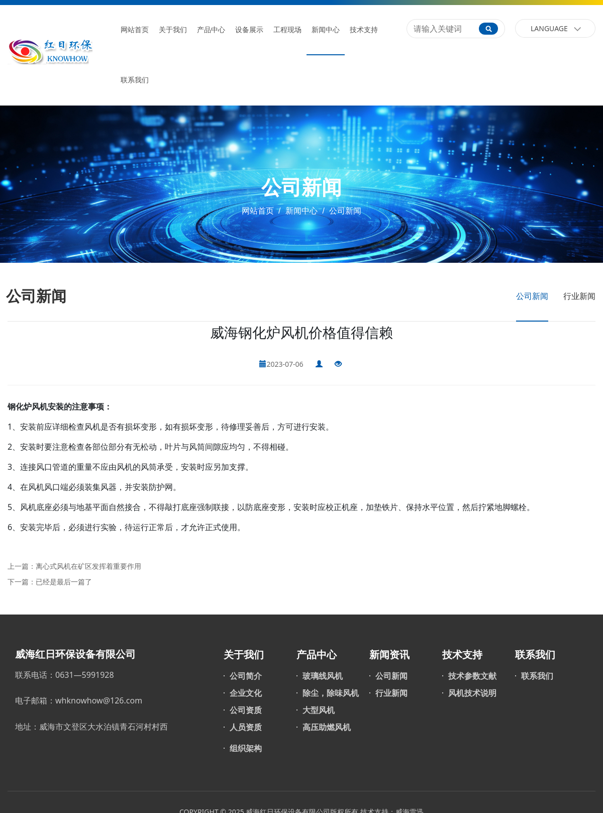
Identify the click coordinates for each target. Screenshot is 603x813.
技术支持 (364, 30)
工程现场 (287, 30)
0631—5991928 (84, 674)
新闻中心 (326, 30)
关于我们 (173, 30)
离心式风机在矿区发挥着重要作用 (88, 566)
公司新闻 (344, 211)
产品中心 (211, 30)
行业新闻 (579, 295)
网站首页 (135, 30)
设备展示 (249, 30)
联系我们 (135, 80)
